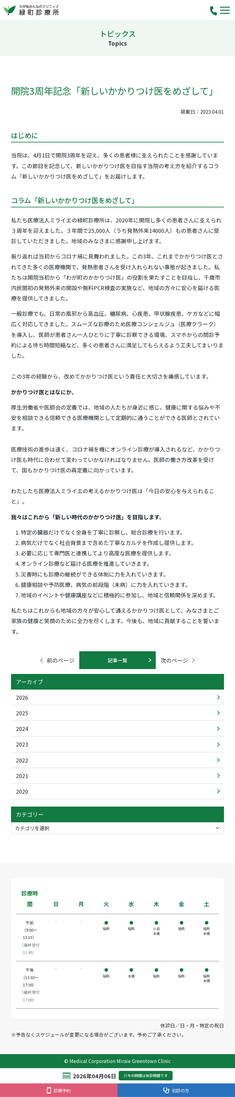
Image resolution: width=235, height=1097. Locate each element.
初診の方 (176, 1090)
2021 (22, 776)
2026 (22, 697)
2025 (22, 713)
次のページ (178, 660)
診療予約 (58, 1090)
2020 (22, 791)
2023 (22, 744)
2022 (22, 760)
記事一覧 (117, 660)
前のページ (56, 660)
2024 (22, 728)
